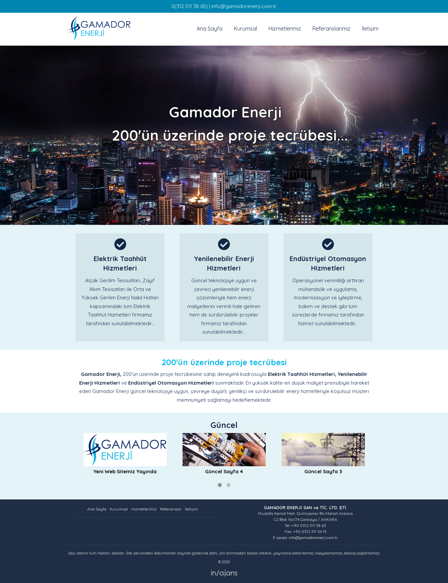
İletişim (370, 28)
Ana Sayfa (209, 28)
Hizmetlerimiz (284, 28)
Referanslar (171, 509)
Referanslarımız (331, 28)
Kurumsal (245, 28)
